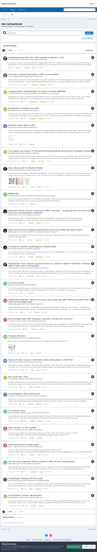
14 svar (25, 187)
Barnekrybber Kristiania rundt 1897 (23, 108)
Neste (10, 50)
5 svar (22, 404)
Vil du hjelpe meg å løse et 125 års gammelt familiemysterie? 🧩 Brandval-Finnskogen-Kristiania (49, 151)
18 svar (22, 223)
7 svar (19, 67)
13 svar (24, 455)
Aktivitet (12, 10)
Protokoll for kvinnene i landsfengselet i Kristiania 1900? (32, 247)
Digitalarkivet (22, 9)
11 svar (25, 505)
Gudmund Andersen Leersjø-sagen (23, 444)
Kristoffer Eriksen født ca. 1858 (21, 125)
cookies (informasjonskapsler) (21, 546)
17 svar (24, 472)
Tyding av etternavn (17, 336)
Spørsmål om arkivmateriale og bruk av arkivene (44, 93)
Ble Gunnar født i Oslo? (18, 377)
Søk (12, 14)
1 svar (23, 101)
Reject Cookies (89, 547)
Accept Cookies (74, 547)
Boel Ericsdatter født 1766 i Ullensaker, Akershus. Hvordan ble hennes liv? (40, 319)
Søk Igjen (89, 33)
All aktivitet (5, 14)
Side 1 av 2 (21, 50)
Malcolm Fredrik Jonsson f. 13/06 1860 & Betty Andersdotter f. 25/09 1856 (40, 360)
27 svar (25, 370)
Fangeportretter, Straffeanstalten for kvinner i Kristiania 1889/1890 (37, 91)
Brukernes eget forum (35, 76)
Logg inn (92, 3)
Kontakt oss (47, 540)
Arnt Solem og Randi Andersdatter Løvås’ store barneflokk (33, 74)
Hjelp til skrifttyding (40, 59)
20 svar (23, 387)
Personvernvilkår (37, 540)
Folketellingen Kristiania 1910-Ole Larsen (25, 478)
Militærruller (13, 194)
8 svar (22, 257)
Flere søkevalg (87, 38)
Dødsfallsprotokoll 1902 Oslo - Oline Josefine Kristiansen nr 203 (36, 57)
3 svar (23, 118)
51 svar (23, 312)
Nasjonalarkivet (8, 3)
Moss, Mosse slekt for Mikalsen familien (25, 168)
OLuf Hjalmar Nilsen (17, 411)
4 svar (26, 84)
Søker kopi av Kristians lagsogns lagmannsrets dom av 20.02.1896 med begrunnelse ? (45, 230)
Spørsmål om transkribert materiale (38, 480)
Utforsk (5, 9)
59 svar (25, 161)
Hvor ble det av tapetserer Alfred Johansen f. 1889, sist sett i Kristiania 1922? (41, 461)
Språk (28, 540)
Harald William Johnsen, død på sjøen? (25, 495)
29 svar (23, 144)
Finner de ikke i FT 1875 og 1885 (22, 428)
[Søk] (72, 9)
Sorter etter (90, 50)
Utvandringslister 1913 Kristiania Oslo (24, 394)
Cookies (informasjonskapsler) (62, 540)
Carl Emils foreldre (16, 283)
